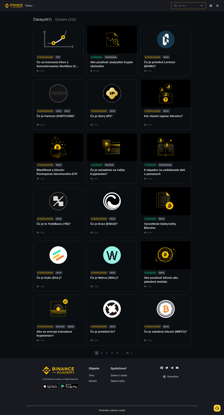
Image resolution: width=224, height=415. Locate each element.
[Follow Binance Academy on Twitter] (166, 368)
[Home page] (14, 5)
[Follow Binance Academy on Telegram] (172, 368)
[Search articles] (188, 5)
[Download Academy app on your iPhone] (50, 386)
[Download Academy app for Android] (69, 386)
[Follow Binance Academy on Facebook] (161, 367)
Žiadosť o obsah (119, 375)
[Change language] (210, 5)
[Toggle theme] (217, 6)
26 (127, 353)
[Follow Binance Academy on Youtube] (177, 368)
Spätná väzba (118, 381)
